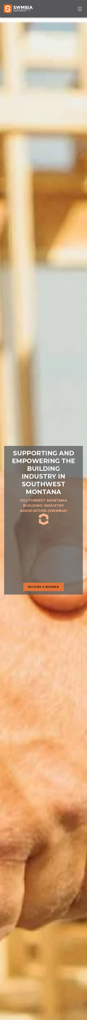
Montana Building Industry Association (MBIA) (64, 530)
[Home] (18, 9)
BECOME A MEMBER (43, 587)
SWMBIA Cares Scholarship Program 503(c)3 (53, 544)
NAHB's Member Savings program (46, 554)
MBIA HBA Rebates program (41, 554)
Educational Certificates (50, 554)
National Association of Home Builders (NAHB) (71, 530)
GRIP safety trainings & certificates (42, 544)
